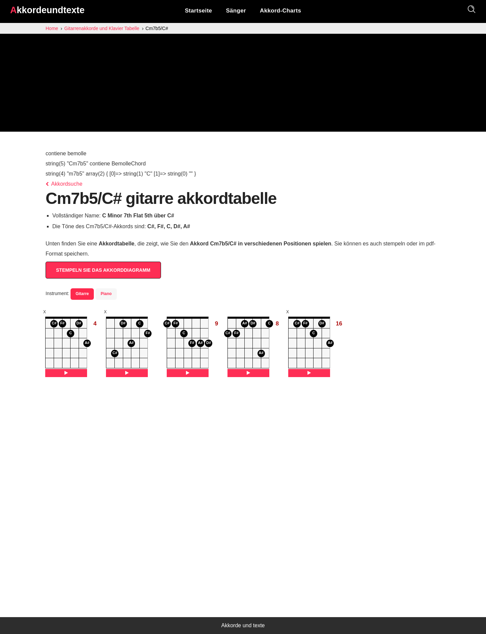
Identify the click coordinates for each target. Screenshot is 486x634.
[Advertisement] (243, 84)
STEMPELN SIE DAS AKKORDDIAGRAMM (103, 270)
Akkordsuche (64, 184)
